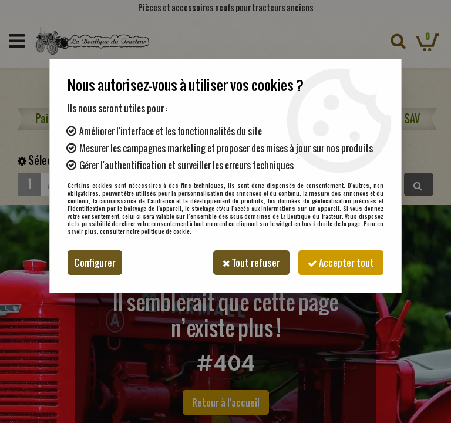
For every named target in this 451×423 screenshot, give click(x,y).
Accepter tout (341, 263)
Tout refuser (251, 263)
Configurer (95, 263)
